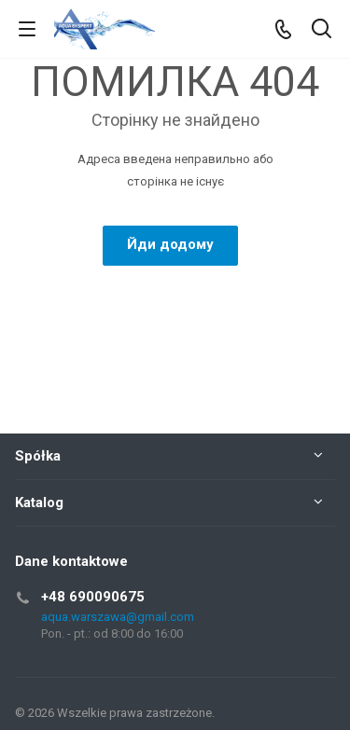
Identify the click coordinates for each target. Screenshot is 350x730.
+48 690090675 (93, 596)
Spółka (38, 456)
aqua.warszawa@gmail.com (117, 617)
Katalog (39, 502)
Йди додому (170, 244)
